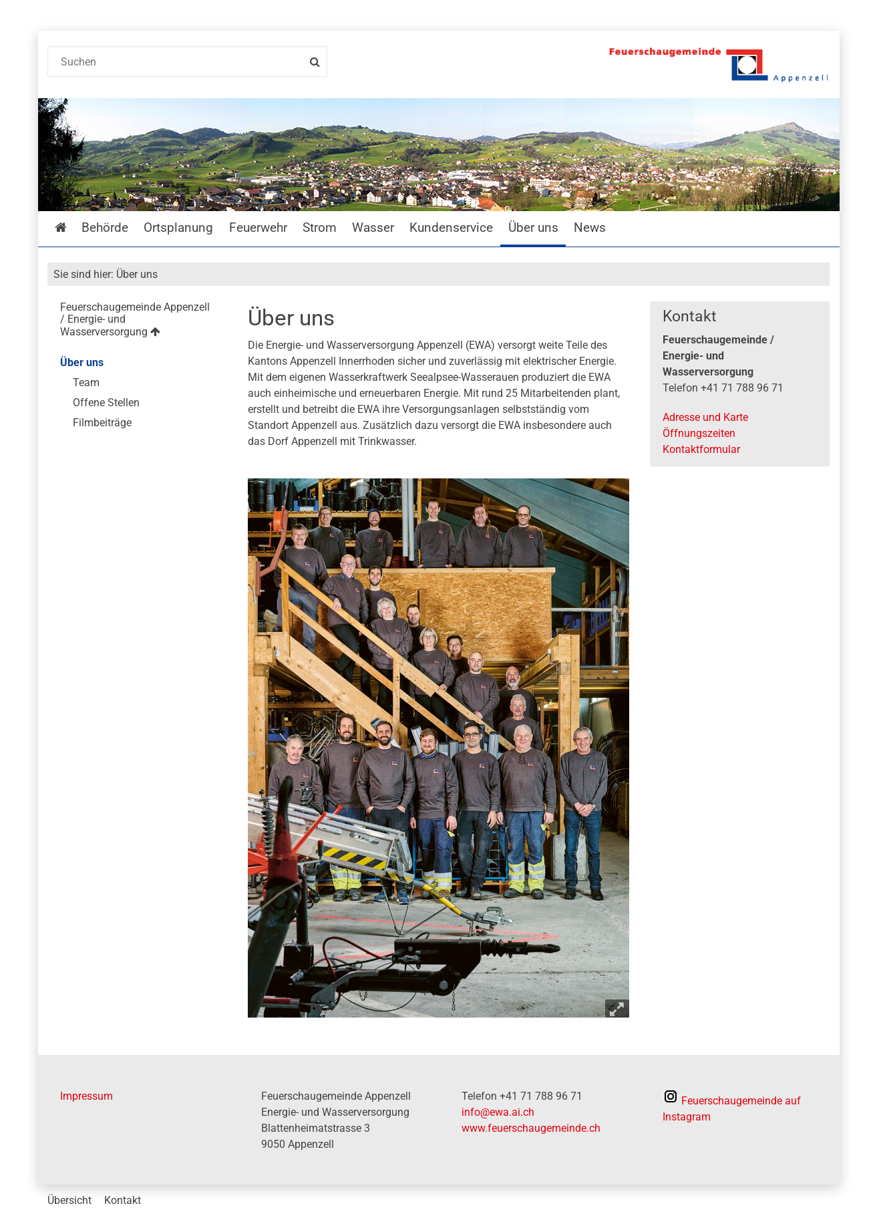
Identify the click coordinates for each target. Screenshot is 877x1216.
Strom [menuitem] (320, 227)
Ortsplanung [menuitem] (178, 227)
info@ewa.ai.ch (498, 1112)
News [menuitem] (590, 227)
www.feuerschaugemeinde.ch (531, 1128)
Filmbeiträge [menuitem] (102, 422)
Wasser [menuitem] (373, 227)
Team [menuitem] (86, 382)
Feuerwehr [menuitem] (258, 227)
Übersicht (69, 1200)
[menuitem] (137, 321)
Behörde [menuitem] (104, 227)
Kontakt (122, 1200)
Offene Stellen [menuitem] (106, 402)
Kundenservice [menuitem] (451, 227)
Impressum (86, 1096)
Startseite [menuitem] (70, 227)
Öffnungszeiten (699, 433)
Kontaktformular (701, 449)
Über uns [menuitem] (533, 227)
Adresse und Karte (705, 417)
